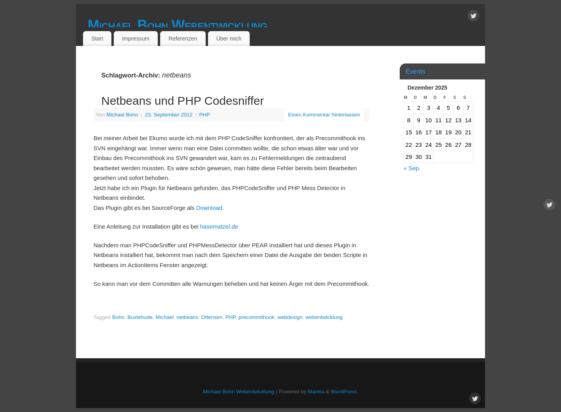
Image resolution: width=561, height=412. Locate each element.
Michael (164, 317)
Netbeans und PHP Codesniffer (182, 100)
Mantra (316, 391)
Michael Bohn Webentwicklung (177, 25)
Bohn (118, 317)
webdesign (290, 317)
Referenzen (182, 38)
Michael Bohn (122, 115)
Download (209, 207)
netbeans (187, 317)
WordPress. (344, 391)
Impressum (135, 38)
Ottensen (211, 317)
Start (97, 38)
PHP (204, 115)
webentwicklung (323, 317)
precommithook (256, 317)
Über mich (229, 38)
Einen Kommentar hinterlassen (324, 115)
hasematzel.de (219, 226)
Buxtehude (140, 317)
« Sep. (412, 168)
